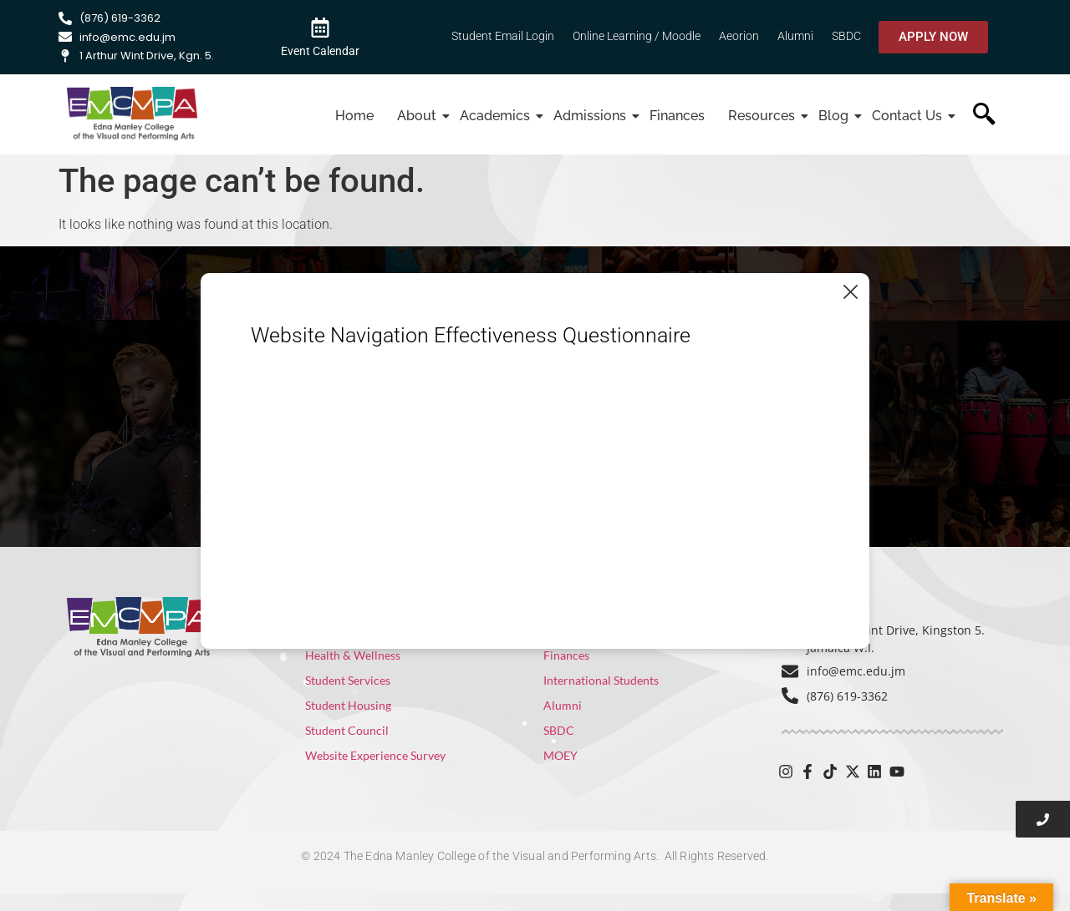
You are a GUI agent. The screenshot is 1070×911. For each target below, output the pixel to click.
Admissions (591, 116)
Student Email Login (502, 36)
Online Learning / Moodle (637, 36)
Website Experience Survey (375, 755)
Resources (763, 116)
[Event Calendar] (320, 27)
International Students (601, 680)
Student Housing (348, 705)
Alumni (795, 36)
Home (354, 116)
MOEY (560, 755)
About (419, 116)
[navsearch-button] (984, 116)
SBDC (846, 36)
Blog (835, 116)
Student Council (347, 730)
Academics (497, 116)
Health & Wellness (352, 655)
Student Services (347, 680)
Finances (677, 116)
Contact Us (909, 116)
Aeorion (739, 36)
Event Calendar (320, 51)
